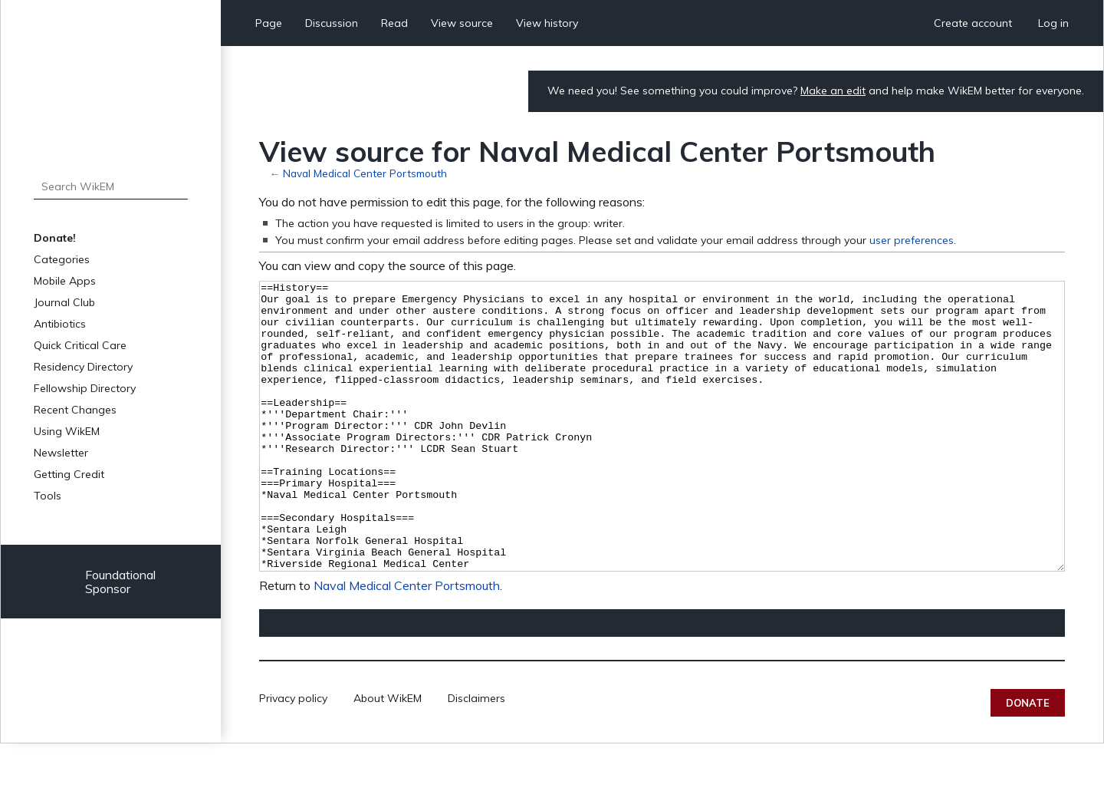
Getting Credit (69, 474)
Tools (47, 496)
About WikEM (387, 756)
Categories (62, 259)
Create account (973, 23)
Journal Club (64, 302)
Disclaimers (476, 756)
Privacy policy (293, 756)
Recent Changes (75, 410)
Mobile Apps (65, 281)
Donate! (55, 238)
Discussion (331, 23)
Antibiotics (60, 324)
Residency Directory (83, 367)
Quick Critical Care (80, 345)
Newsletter (61, 453)
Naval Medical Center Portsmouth (365, 173)
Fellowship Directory (85, 388)
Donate (1028, 760)
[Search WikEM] (111, 186)
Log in (1053, 23)
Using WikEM (67, 431)
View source (462, 23)
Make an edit (833, 90)
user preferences (911, 240)
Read (394, 23)
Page (268, 23)
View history (547, 23)
